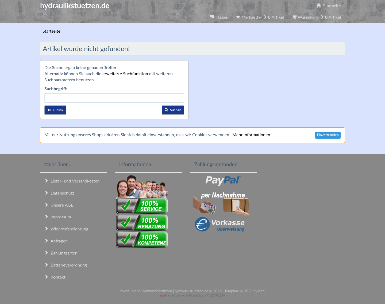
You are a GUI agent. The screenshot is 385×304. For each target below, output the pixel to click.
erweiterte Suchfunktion (125, 73)
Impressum (57, 216)
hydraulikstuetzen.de (75, 5)
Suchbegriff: (55, 88)
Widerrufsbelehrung (66, 228)
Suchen (173, 110)
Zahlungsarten (60, 252)
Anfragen (56, 240)
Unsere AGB (59, 204)
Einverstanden (328, 135)
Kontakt (55, 276)
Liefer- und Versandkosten (72, 180)
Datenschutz (59, 192)
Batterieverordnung (65, 264)
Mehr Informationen (251, 134)
